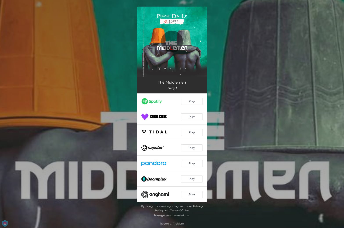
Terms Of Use (179, 210)
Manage (159, 215)
